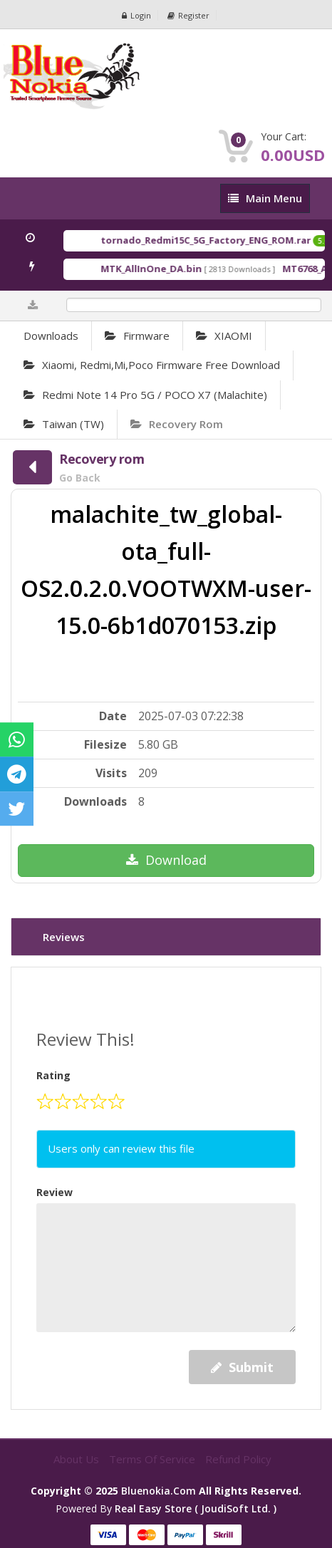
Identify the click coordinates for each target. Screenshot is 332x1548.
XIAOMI (224, 335)
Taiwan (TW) (64, 424)
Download (166, 859)
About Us (77, 1459)
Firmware (137, 335)
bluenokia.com (158, 1490)
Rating (53, 1075)
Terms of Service (153, 1459)
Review (54, 1192)
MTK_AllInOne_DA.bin (170, 268)
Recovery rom (176, 424)
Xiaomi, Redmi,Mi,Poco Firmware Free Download (152, 365)
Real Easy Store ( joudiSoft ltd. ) (195, 1508)
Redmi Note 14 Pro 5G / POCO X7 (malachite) (145, 395)
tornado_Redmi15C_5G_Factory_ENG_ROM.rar (225, 240)
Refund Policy (238, 1459)
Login (136, 15)
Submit (242, 1367)
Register (188, 15)
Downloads (51, 335)
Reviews (64, 937)
